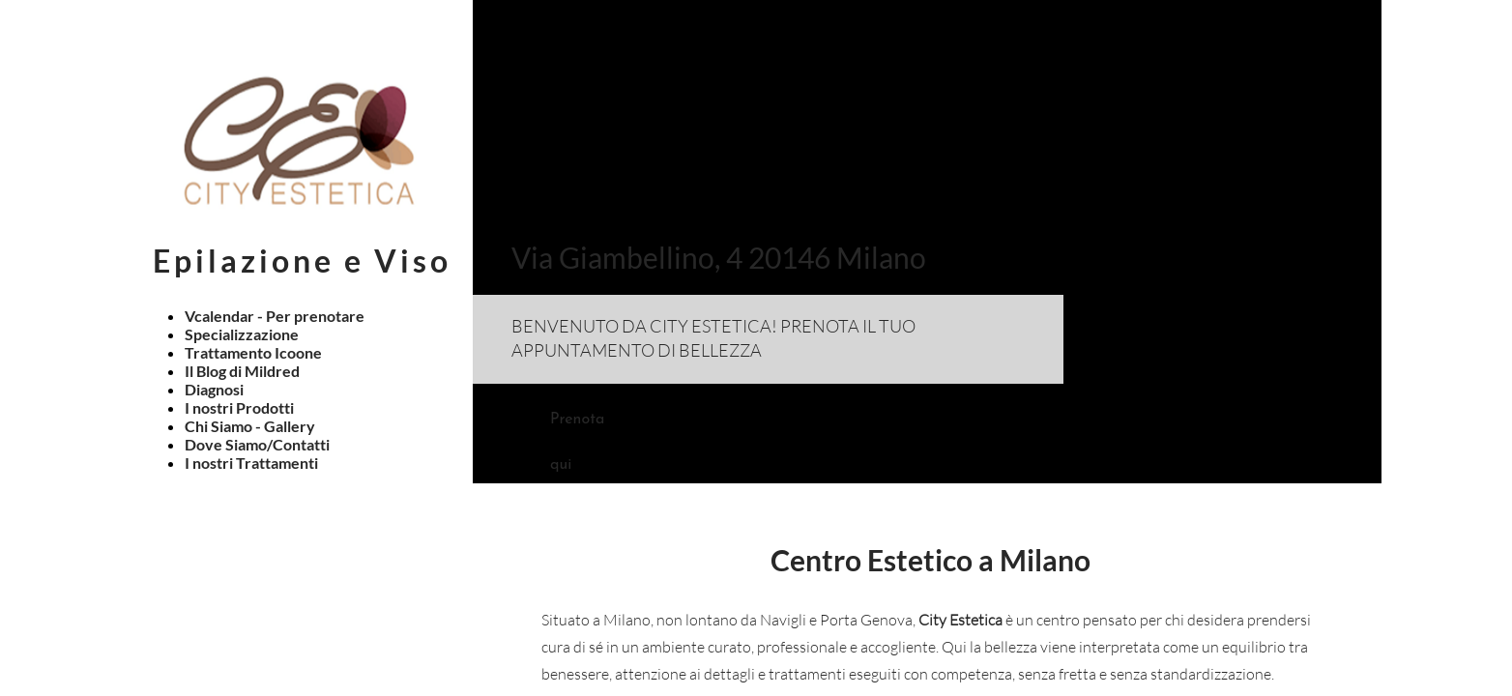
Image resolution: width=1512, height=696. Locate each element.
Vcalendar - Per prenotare (274, 315)
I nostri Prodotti (239, 407)
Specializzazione (242, 334)
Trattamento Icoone (253, 352)
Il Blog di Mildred (242, 371)
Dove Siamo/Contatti (257, 444)
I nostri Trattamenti (251, 462)
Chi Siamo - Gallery (250, 426)
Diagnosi (214, 389)
